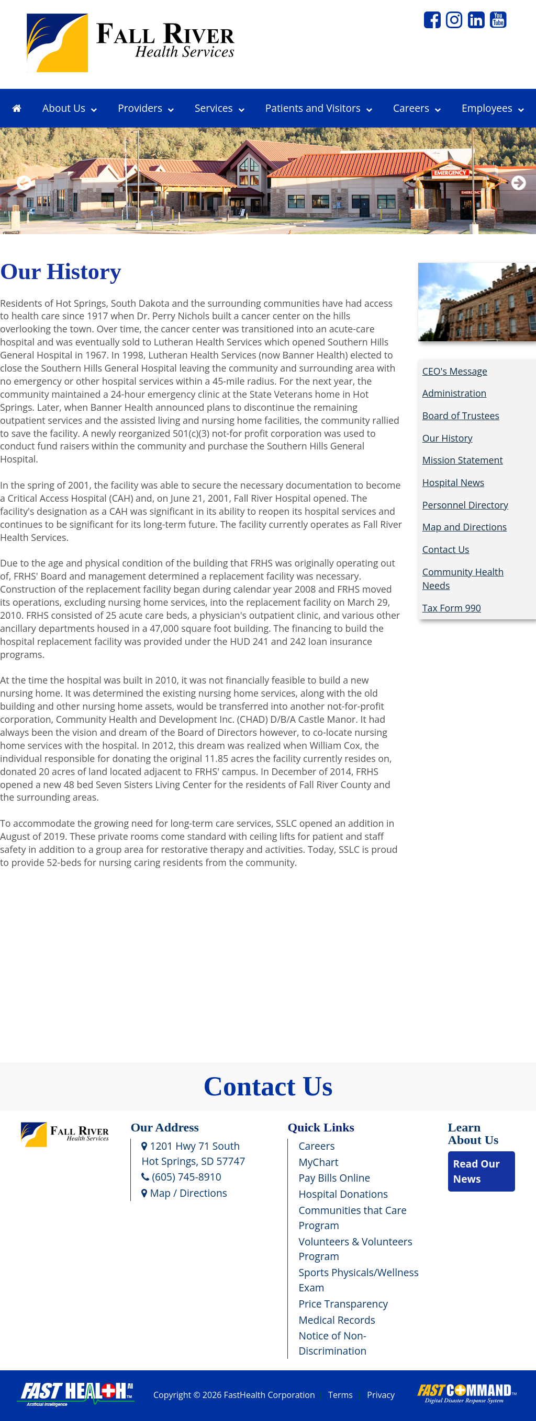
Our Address (164, 1127)
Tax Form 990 (451, 608)
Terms (340, 1395)
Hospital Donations (343, 1194)
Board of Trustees (460, 415)
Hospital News (453, 482)
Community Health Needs (463, 578)
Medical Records (336, 1320)
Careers (417, 108)
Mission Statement (462, 460)
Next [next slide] (516, 196)
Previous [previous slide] (23, 196)
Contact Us (446, 549)
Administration (454, 393)
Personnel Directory (465, 505)
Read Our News (476, 1171)
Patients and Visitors (318, 108)
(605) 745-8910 (181, 1177)
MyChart (318, 1162)
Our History (447, 438)
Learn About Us (473, 1133)
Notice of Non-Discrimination (332, 1343)
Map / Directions (184, 1193)
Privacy (381, 1395)
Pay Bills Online (334, 1178)
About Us (69, 108)
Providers (146, 108)
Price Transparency (343, 1304)
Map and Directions (464, 527)
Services (219, 108)
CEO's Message (454, 371)
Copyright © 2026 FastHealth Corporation (234, 1395)
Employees (493, 108)
